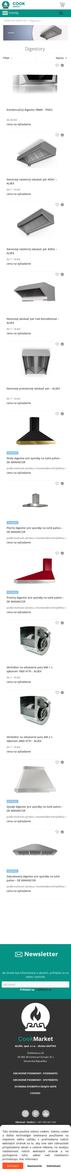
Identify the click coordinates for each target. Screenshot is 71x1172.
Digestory (35, 20)
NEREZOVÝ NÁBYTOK (15, 20)
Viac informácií (28, 1159)
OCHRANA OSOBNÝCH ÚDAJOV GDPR (35, 1086)
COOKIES (35, 1093)
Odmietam (54, 1166)
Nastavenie (34, 1166)
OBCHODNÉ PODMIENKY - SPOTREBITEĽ (35, 1080)
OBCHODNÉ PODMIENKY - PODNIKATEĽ (35, 1073)
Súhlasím (13, 1166)
